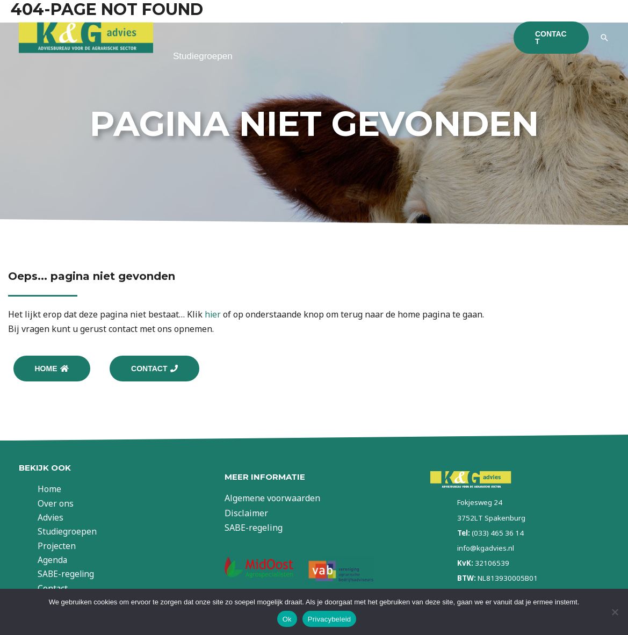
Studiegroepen (203, 56)
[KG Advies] (86, 36)
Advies (284, 18)
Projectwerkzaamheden (375, 18)
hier (213, 314)
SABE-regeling (75, 576)
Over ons (233, 18)
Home (185, 18)
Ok (287, 619)
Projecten (65, 547)
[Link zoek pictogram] (604, 37)
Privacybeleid (329, 619)
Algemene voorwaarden (272, 500)
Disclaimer (246, 515)
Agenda (61, 562)
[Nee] (614, 612)
